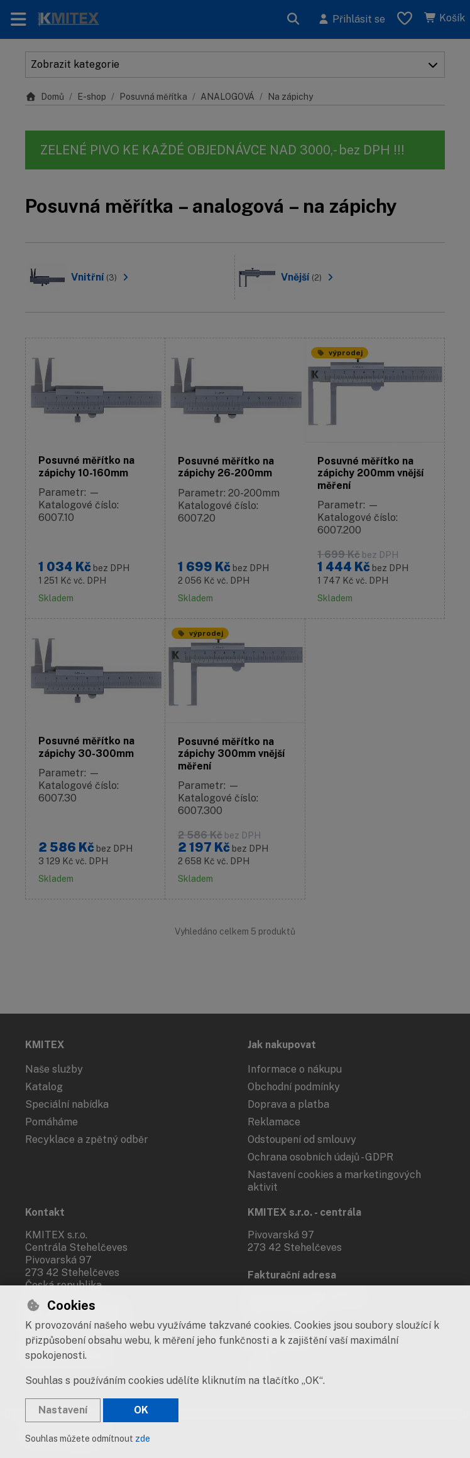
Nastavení (62, 1410)
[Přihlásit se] (351, 19)
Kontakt (45, 1212)
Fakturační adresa (292, 1275)
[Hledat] (293, 19)
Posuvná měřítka (153, 97)
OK (141, 1410)
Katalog (44, 1087)
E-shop (91, 97)
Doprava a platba (288, 1104)
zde (142, 1439)
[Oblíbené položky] (404, 19)
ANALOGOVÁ (227, 97)
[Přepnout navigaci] (18, 19)
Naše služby (54, 1069)
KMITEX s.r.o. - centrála (304, 1212)
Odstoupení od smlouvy (302, 1139)
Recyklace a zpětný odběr (86, 1139)
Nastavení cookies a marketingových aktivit (334, 1181)
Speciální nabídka (67, 1104)
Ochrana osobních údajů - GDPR (320, 1157)
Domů (44, 97)
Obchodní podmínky (294, 1087)
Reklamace (274, 1122)
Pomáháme (51, 1122)
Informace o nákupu (295, 1069)
